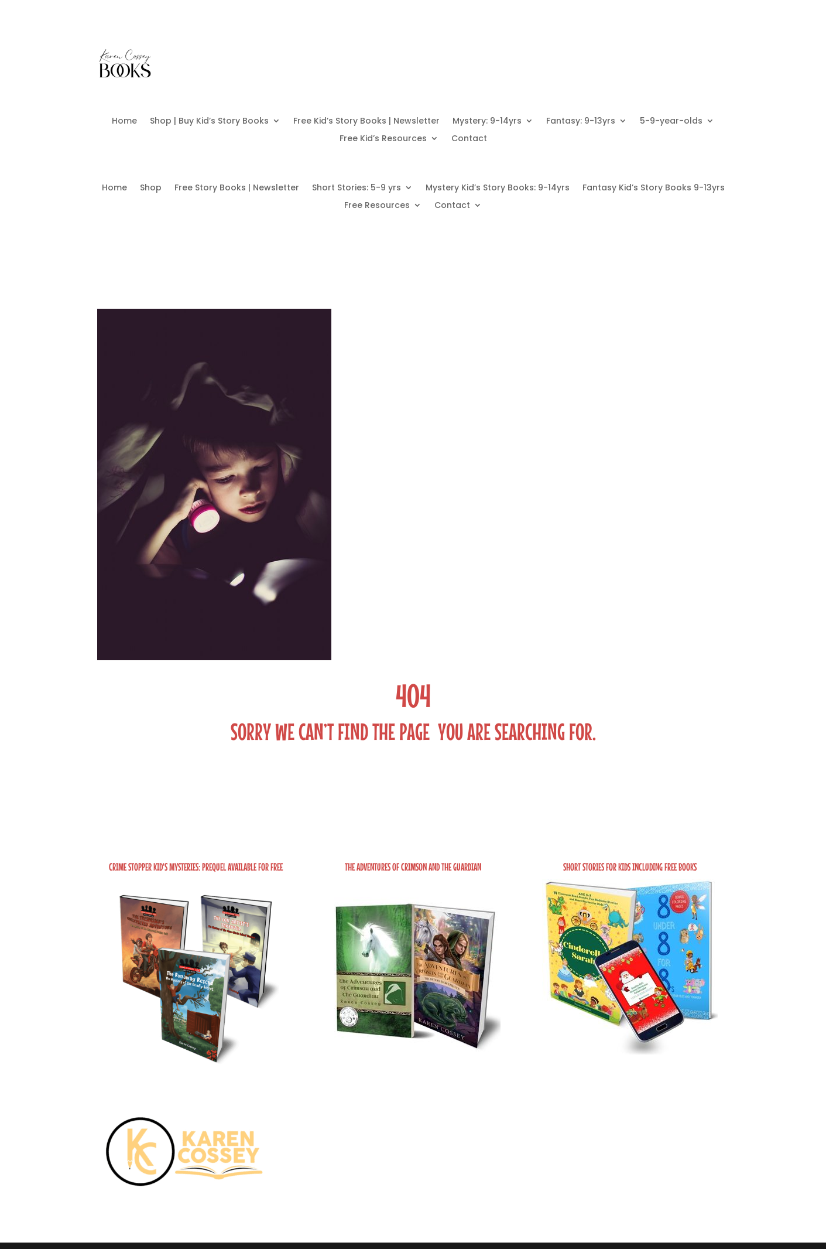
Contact (469, 139)
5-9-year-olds (671, 122)
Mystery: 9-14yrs (487, 122)
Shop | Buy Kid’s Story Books (209, 122)
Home (124, 122)
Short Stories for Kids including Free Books (630, 867)
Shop (151, 188)
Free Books (571, 62)
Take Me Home (413, 815)
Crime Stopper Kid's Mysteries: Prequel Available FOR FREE (196, 867)
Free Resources (377, 206)
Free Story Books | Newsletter (236, 188)
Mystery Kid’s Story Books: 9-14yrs (498, 188)
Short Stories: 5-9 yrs (356, 188)
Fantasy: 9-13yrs (580, 122)
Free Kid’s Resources (383, 139)
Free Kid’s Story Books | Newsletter (366, 122)
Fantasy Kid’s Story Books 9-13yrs (653, 188)
